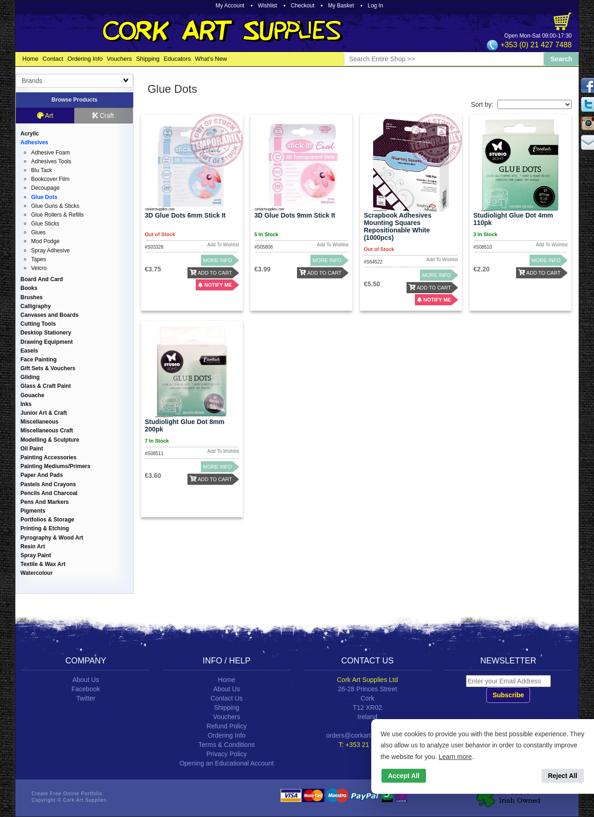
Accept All (404, 775)
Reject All (562, 775)
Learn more (455, 756)
